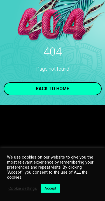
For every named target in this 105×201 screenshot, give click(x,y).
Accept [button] (50, 188)
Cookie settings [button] (22, 188)
